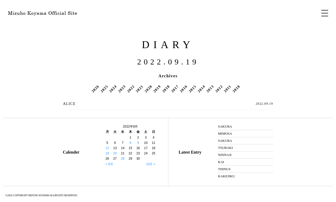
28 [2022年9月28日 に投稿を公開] (122, 158)
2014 (201, 88)
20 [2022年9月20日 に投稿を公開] (115, 153)
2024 (113, 88)
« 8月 (109, 164)
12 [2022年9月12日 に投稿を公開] (107, 148)
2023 (121, 88)
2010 (236, 88)
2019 (157, 88)
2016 (183, 88)
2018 (165, 88)
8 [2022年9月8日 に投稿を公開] (130, 143)
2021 (139, 88)
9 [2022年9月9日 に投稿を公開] (138, 143)
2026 (95, 88)
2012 (218, 88)
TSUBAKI (225, 148)
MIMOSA (225, 133)
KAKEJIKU (226, 176)
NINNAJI (225, 155)
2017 (174, 88)
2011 (227, 88)
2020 (148, 88)
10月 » (150, 164)
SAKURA (225, 126)
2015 (192, 88)
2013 (210, 88)
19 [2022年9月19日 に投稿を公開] (107, 153)
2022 (130, 88)
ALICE (69, 104)
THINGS (224, 169)
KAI (221, 162)
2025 (104, 88)
